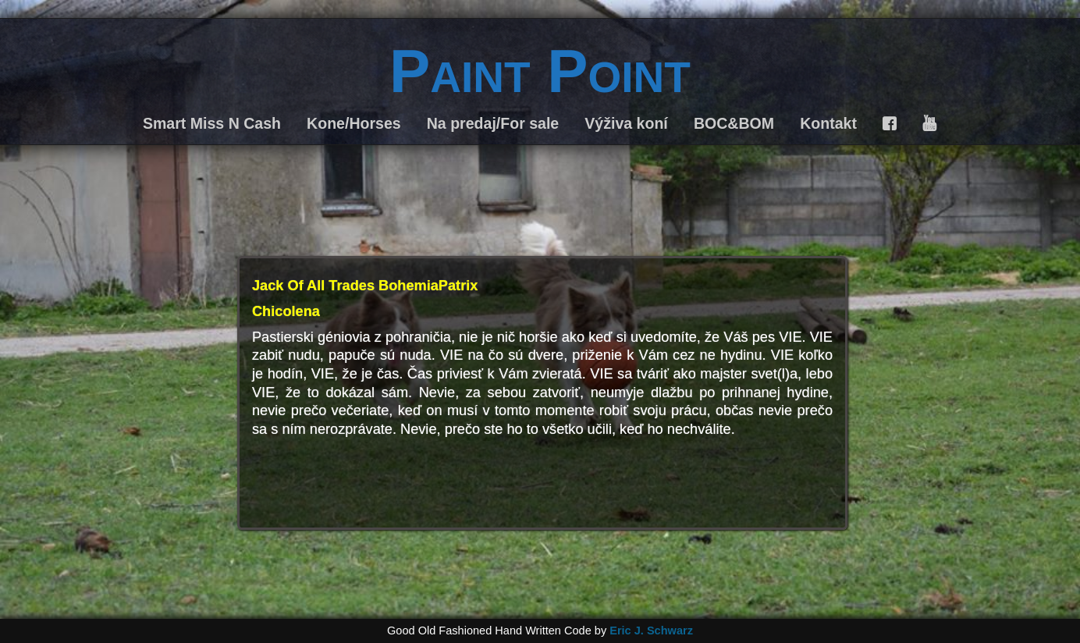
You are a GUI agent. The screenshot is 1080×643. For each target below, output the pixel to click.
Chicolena (286, 311)
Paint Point (540, 71)
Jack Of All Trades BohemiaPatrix (365, 285)
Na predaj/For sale (493, 123)
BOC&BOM (734, 123)
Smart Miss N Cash (212, 123)
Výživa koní (625, 123)
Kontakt (828, 123)
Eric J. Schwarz (651, 630)
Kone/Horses (354, 123)
